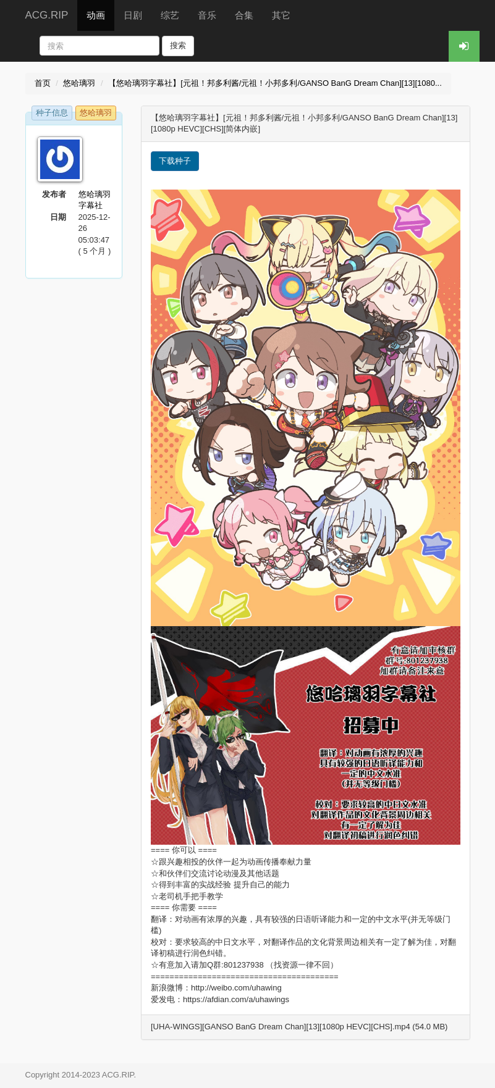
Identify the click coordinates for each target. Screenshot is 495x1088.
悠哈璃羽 (79, 83)
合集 (244, 15)
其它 (281, 15)
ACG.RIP (47, 15)
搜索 (178, 45)
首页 (43, 83)
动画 (96, 15)
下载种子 (175, 160)
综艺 (170, 15)
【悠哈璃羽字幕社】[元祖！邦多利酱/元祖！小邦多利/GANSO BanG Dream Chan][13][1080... (275, 83)
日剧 (133, 15)
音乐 (207, 15)
